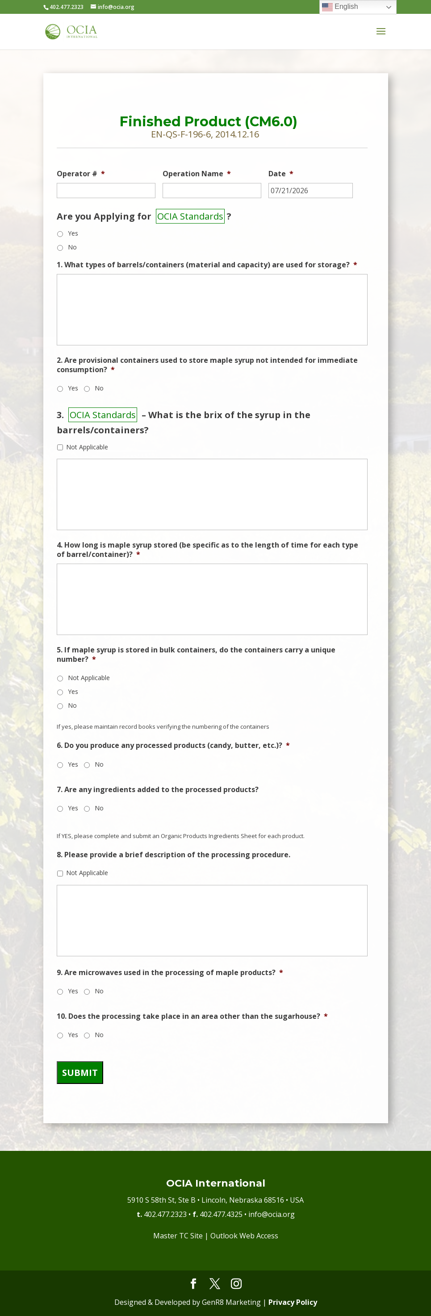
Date (280, 174)
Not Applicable (87, 447)
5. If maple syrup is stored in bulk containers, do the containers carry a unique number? (196, 654)
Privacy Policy (292, 1302)
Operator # (81, 174)
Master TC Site (178, 1236)
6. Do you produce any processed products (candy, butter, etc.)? (173, 745)
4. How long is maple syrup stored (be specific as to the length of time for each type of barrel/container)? (207, 549)
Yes (73, 233)
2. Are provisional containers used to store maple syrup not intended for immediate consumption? (207, 365)
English (340, 7)
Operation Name (197, 174)
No (72, 247)
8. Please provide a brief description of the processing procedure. (173, 854)
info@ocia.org (271, 1214)
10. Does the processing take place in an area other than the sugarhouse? (192, 1016)
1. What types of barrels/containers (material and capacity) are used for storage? (207, 265)
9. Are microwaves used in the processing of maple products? (170, 972)
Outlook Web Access (244, 1236)
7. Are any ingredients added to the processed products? (158, 789)
